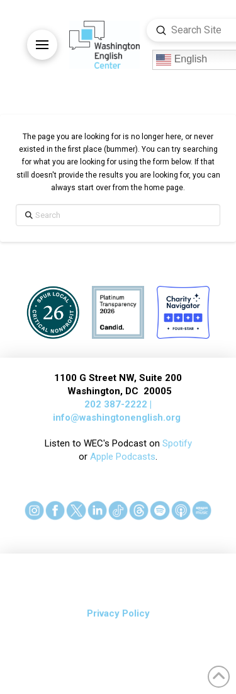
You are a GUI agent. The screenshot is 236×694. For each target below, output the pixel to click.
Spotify (177, 443)
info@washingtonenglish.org (117, 417)
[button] (42, 45)
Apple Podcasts (122, 456)
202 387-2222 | (118, 404)
